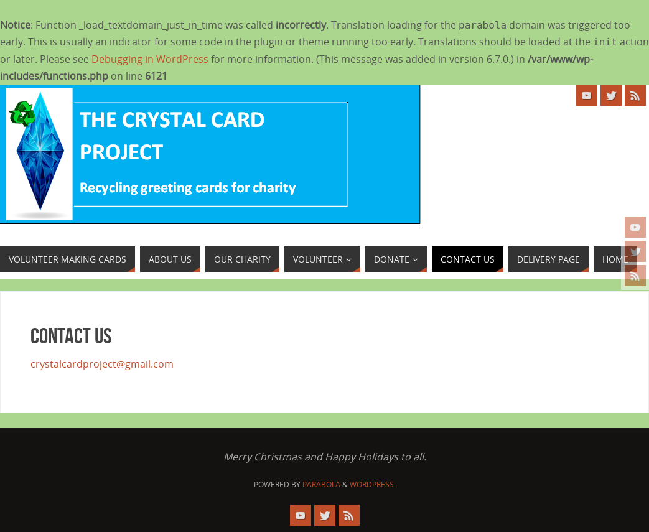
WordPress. (373, 484)
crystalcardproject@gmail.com (102, 364)
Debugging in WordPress (149, 59)
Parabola (321, 484)
